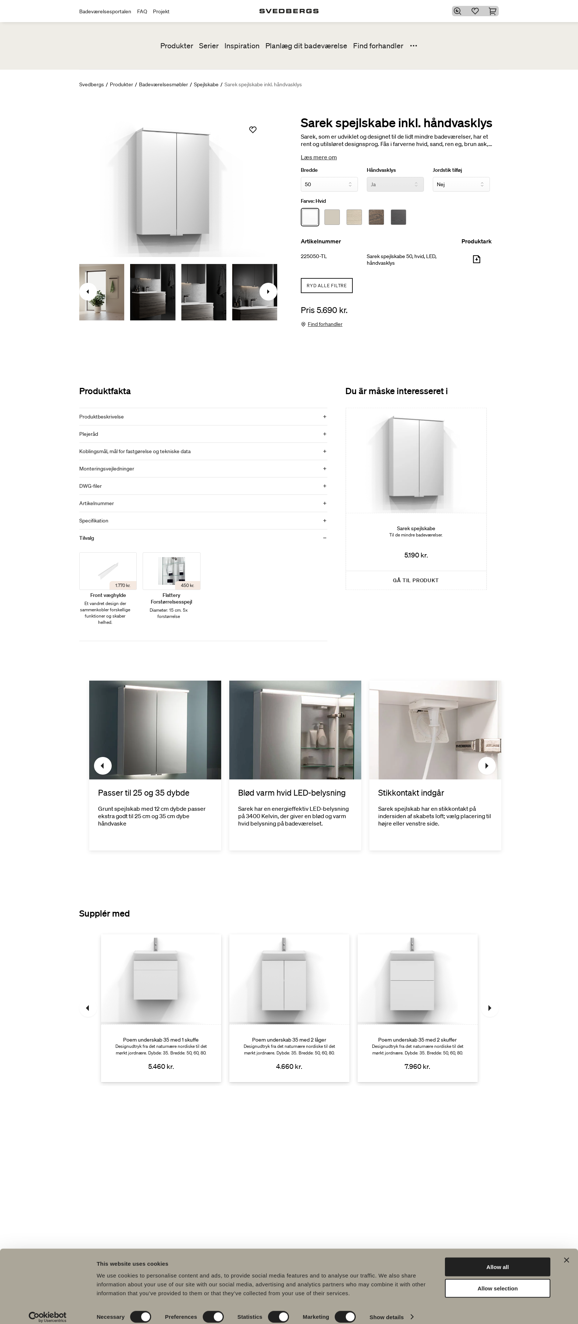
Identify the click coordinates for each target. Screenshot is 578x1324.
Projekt (161, 11)
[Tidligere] (103, 766)
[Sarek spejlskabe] (416, 499)
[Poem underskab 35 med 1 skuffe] (161, 1008)
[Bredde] (329, 184)
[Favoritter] (476, 11)
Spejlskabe (206, 84)
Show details (387, 1309)
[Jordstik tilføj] (461, 184)
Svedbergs (91, 84)
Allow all (498, 1259)
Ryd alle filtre (327, 285)
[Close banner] (566, 1252)
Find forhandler (378, 45)
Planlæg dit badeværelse (306, 45)
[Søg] (459, 11)
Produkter (176, 45)
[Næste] (487, 766)
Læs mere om (319, 157)
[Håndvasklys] (395, 184)
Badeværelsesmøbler (163, 84)
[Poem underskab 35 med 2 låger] (289, 1008)
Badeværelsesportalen (105, 11)
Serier (209, 45)
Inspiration (242, 45)
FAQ (142, 11)
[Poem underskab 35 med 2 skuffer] (418, 1008)
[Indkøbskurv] (494, 11)
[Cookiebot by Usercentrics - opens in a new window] (47, 1309)
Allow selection (497, 1281)
